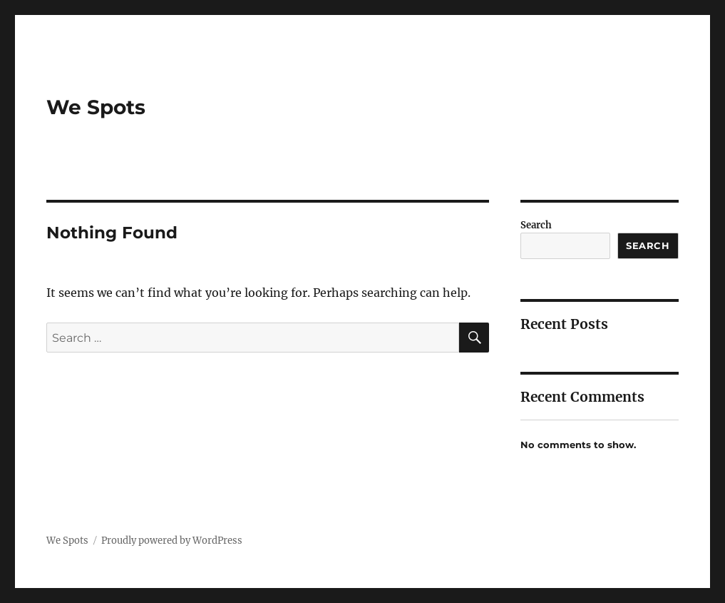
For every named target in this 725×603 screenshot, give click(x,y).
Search (536, 225)
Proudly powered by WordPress (171, 540)
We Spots (95, 107)
